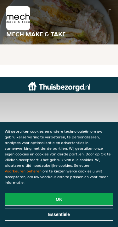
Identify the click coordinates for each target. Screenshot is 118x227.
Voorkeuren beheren (23, 171)
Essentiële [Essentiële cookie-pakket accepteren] (59, 214)
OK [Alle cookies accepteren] (59, 199)
